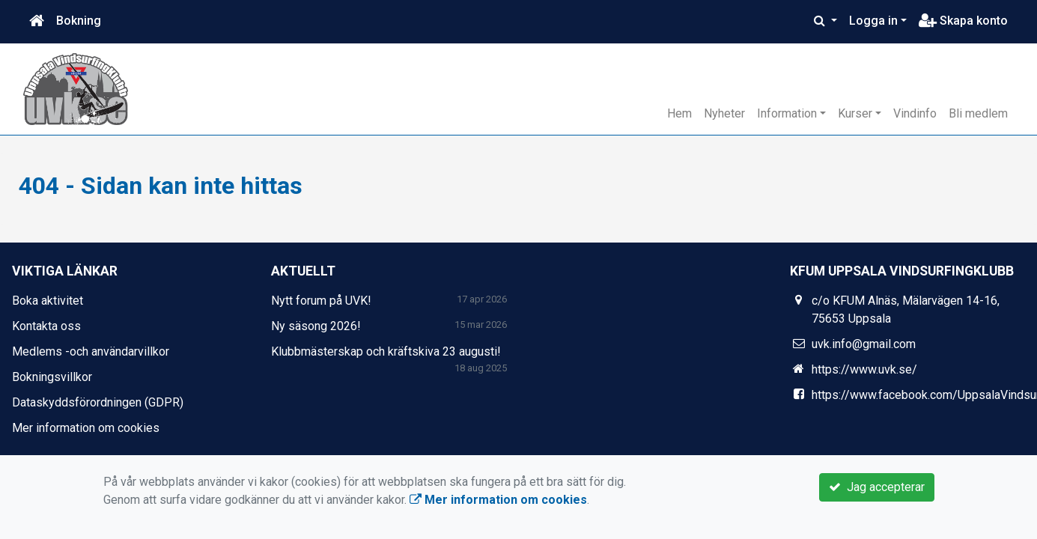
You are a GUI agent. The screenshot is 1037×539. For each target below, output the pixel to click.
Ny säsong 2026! (316, 326)
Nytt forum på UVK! (321, 300)
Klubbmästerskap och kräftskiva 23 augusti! (386, 351)
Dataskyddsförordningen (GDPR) (97, 402)
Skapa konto (963, 20)
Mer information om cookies (85, 428)
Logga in (873, 20)
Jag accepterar (877, 487)
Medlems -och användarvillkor (90, 351)
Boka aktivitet (47, 300)
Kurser (855, 113)
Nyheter (724, 113)
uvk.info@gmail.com (864, 344)
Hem (679, 113)
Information (787, 113)
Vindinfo (915, 113)
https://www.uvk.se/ (864, 369)
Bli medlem (978, 113)
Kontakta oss (46, 326)
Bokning (78, 20)
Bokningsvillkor (52, 377)
